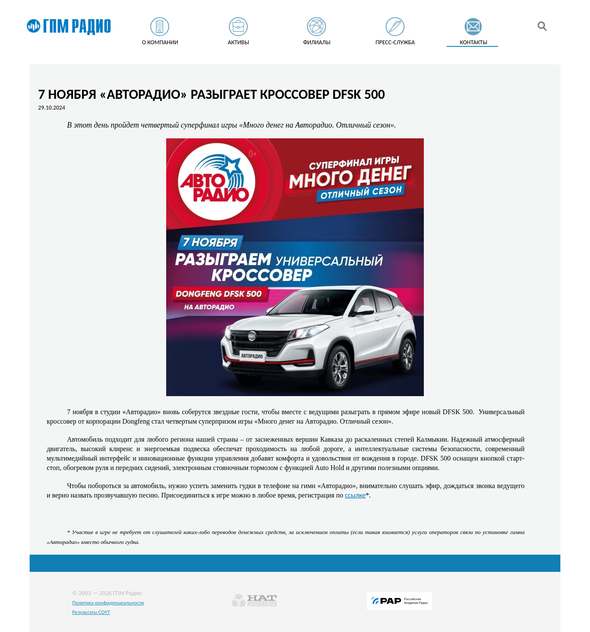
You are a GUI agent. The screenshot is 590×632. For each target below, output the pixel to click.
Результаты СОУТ (91, 612)
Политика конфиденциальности (108, 602)
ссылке (355, 495)
